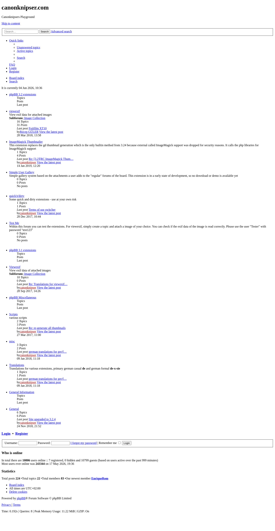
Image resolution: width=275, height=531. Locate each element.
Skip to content (11, 23)
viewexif (14, 111)
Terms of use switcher (42, 209)
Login (6, 434)
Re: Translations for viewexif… (48, 284)
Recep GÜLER (29, 131)
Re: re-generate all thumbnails (47, 328)
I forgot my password (83, 443)
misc (12, 341)
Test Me (14, 223)
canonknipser (28, 162)
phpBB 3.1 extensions (22, 250)
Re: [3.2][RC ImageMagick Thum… (51, 159)
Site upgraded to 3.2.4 (42, 419)
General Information (21, 392)
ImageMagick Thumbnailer (26, 141)
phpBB (21, 498)
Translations (16, 365)
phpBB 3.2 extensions (22, 94)
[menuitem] (28, 47)
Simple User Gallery (21, 172)
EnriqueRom (99, 478)
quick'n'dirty (16, 196)
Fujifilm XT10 (38, 128)
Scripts (13, 314)
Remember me (110, 443)
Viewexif (14, 267)
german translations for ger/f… (48, 351)
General (14, 409)
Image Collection (34, 118)
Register (21, 434)
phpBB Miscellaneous (22, 297)
